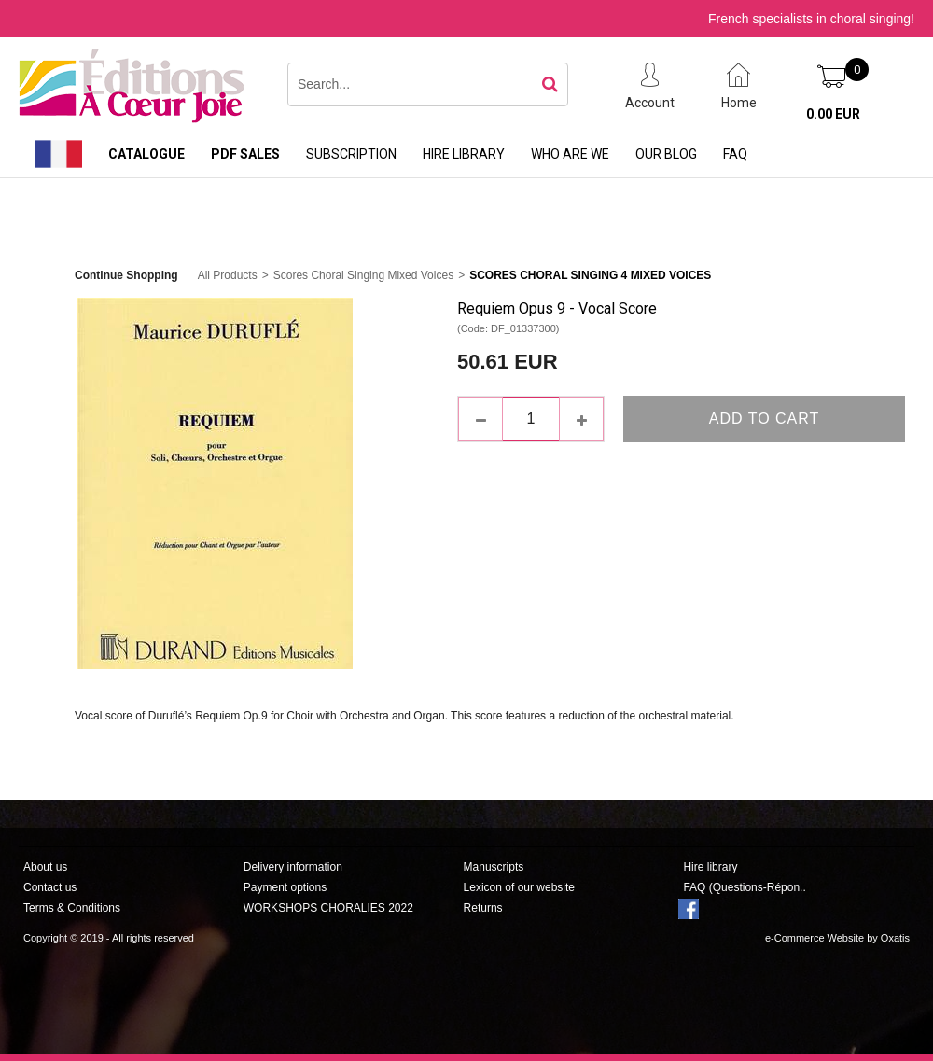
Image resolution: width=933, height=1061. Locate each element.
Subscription (351, 154)
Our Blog (666, 154)
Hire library (464, 154)
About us (45, 866)
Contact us (50, 887)
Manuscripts (494, 866)
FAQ (735, 154)
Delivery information (293, 866)
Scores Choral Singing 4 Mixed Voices (590, 275)
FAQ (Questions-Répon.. (744, 887)
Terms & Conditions (71, 907)
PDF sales (245, 154)
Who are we (570, 154)
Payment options (285, 887)
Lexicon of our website (519, 887)
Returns (483, 907)
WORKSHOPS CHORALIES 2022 (328, 907)
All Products (228, 275)
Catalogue (146, 154)
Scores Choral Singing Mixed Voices (363, 275)
